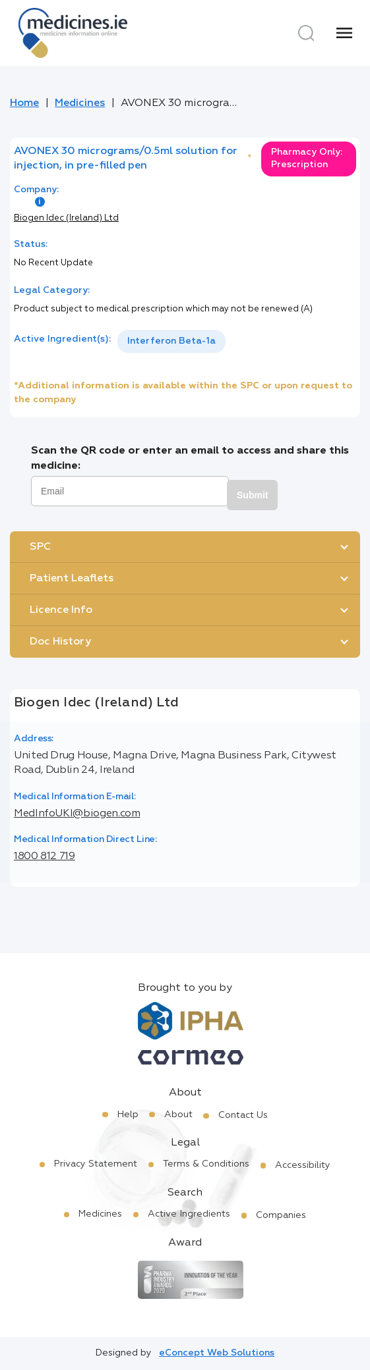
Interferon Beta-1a (171, 341)
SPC (40, 547)
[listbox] (171, 341)
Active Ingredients (189, 1214)
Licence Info (61, 610)
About (178, 1114)
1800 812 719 (44, 856)
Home (24, 103)
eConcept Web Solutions (216, 1352)
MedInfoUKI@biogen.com (77, 813)
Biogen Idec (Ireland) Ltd (66, 218)
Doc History (60, 642)
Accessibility (302, 1165)
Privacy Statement (95, 1164)
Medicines (80, 103)
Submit (252, 495)
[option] (171, 341)
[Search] (306, 33)
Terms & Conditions (206, 1164)
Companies (281, 1215)
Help (128, 1114)
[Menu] (344, 33)
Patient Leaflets (71, 578)
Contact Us (243, 1115)
